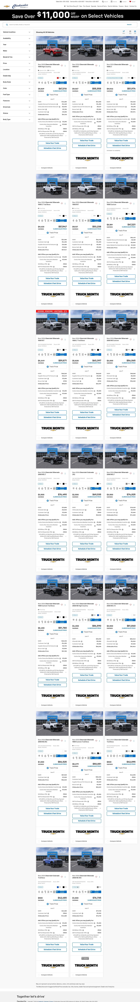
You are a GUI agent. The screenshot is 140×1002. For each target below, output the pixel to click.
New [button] (80, 6)
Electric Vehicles (113, 6)
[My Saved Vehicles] (132, 2)
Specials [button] (93, 6)
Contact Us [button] (132, 6)
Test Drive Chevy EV (72, 6)
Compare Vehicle (46, 168)
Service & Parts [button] (102, 6)
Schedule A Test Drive (52, 148)
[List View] (135, 32)
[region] (52, 120)
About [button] (126, 6)
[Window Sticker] (61, 82)
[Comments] (54, 82)
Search (129, 24)
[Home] (65, 6)
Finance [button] (121, 6)
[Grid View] (130, 32)
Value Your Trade (52, 143)
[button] (67, 48)
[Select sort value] (124, 32)
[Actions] (65, 65)
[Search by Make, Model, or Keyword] (67, 25)
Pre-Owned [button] (86, 6)
